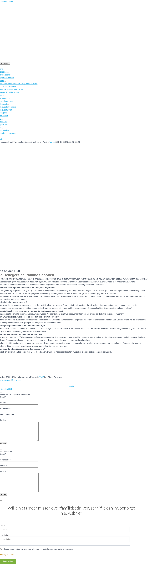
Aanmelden (8, 569)
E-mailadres (5, 542)
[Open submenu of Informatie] (5, 81)
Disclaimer (16, 380)
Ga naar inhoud (6, 1)
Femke (52, 142)
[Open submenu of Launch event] (8, 104)
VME (41, 377)
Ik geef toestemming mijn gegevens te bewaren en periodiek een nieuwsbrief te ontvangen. (38, 556)
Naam (2, 533)
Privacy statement (7, 562)
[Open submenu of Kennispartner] (8, 72)
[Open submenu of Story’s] (2, 119)
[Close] (1, 392)
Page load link (6, 389)
